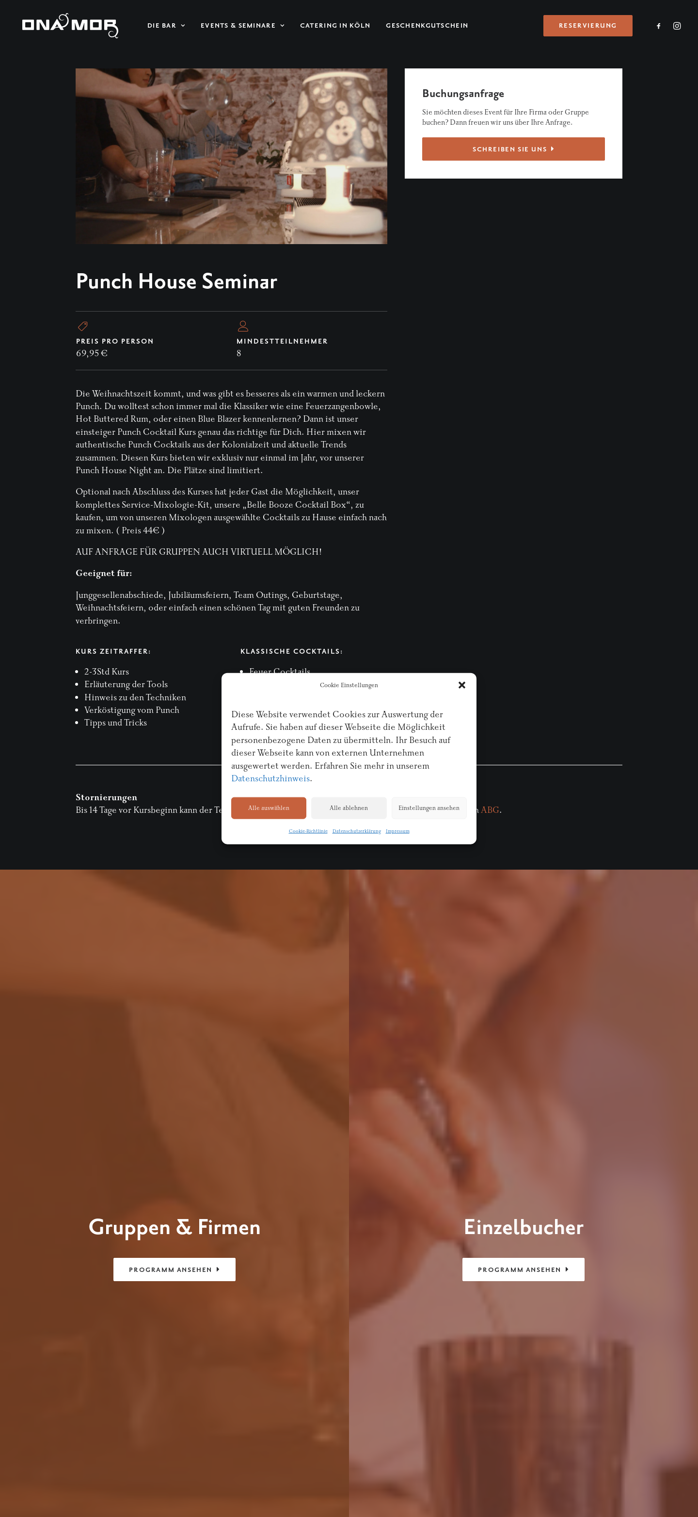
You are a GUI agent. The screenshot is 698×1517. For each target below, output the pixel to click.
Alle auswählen (268, 808)
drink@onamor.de (111, 1237)
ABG (490, 810)
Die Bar (156, 25)
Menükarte (536, 1160)
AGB (458, 1440)
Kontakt (530, 1211)
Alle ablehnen (349, 808)
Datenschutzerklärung (357, 831)
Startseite (534, 1134)
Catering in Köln (325, 25)
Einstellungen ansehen (429, 808)
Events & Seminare (233, 25)
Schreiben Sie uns (514, 149)
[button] (462, 685)
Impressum (398, 831)
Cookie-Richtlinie (308, 831)
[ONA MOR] (65, 25)
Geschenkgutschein (417, 25)
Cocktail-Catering (550, 1185)
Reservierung (540, 1198)
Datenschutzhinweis (270, 779)
